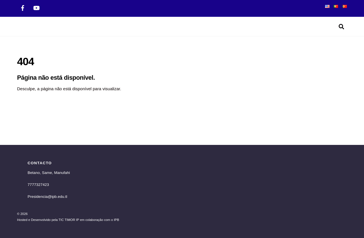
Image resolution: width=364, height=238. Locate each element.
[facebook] (22, 7)
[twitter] (36, 7)
